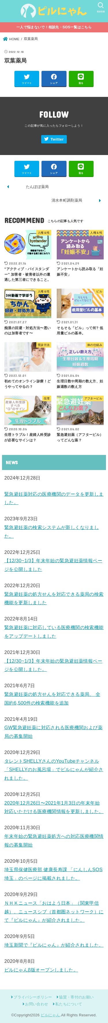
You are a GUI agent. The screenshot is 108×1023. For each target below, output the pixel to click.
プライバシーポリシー (33, 997)
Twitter (57, 139)
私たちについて (68, 1004)
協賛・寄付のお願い (76, 997)
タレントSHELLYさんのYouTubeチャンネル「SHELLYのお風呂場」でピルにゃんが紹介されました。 (53, 769)
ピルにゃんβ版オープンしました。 (41, 969)
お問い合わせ (36, 1004)
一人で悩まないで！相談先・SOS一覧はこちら (54, 27)
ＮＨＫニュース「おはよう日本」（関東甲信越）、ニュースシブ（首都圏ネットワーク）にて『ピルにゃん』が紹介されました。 (54, 911)
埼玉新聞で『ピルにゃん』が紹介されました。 (54, 945)
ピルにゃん (50, 1015)
